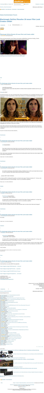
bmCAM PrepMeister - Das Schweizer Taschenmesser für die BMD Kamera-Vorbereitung (14, 322)
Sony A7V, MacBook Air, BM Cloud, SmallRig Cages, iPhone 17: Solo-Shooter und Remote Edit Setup (15, 316)
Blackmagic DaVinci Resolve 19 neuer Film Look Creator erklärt (17, 34)
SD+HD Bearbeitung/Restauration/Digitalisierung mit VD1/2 (9, 302)
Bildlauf (2, 310)
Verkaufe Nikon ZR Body (4, 331)
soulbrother (3, 330)
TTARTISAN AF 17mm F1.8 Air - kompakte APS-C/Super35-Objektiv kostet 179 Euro (13, 299)
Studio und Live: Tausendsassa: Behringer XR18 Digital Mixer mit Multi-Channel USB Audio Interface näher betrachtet (18, 368)
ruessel (2, 295)
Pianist (2, 298)
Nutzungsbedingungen (24, 384)
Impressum (11, 384)
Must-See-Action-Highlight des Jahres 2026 (7, 296)
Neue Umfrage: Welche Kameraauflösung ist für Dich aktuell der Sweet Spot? (12, 319)
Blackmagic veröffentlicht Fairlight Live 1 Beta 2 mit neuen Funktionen (11, 338)
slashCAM (26, 4)
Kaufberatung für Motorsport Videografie (6, 328)
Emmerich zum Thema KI (4, 303)
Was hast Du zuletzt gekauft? (5, 306)
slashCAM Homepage (17, 384)
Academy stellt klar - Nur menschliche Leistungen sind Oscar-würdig (10, 335)
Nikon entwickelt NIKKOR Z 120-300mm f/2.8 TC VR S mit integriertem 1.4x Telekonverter (14, 309)
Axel (1, 77)
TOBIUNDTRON (3, 336)
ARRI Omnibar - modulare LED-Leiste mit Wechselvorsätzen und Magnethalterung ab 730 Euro (14, 329)
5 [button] (42, 346)
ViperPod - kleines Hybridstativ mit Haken (7, 344)
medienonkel (3, 320)
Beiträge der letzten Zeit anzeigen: (36, 283)
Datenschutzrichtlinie (31, 384)
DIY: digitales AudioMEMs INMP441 (6, 318)
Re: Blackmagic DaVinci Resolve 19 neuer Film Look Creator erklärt (16, 83)
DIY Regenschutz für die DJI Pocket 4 (6, 312)
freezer (1, 255)
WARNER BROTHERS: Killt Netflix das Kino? (7, 341)
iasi (1, 297)
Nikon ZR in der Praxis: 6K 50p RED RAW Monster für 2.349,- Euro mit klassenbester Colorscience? (15, 305)
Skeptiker (1, 186)
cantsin (2, 324)
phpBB (19, 385)
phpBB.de (24, 386)
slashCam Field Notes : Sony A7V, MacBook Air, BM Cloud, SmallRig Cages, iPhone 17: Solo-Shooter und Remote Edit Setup (19, 350)
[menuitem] (6, 4)
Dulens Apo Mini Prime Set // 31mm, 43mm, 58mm (8, 315)
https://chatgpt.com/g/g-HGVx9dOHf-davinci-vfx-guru (10, 271)
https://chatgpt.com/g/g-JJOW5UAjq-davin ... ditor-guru (10, 266)
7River (2, 340)
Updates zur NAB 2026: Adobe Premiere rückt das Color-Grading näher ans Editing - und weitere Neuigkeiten (17, 359)
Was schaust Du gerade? (4, 325)
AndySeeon (2, 225)
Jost (1, 343)
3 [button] (39, 346)
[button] (43, 346)
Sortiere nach (38, 284)
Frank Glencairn (2, 161)
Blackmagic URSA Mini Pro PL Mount (6, 342)
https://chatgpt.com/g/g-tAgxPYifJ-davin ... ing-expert (10, 268)
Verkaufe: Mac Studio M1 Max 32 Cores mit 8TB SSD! (8, 332)
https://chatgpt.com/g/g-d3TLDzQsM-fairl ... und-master (10, 273)
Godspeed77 (3, 333)
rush (2, 314)
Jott (1, 301)
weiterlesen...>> (2, 358)
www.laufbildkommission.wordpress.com (6, 279)
